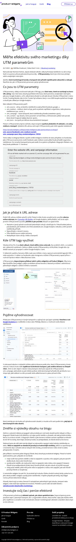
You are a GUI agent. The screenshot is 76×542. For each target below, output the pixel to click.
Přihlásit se (68, 4)
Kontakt (4, 521)
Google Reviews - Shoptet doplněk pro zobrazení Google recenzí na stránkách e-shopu (62, 523)
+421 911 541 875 (7, 533)
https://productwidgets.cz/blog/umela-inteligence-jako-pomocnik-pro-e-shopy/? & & (30, 132)
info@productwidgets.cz (9, 530)
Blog (48, 4)
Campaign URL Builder (25, 219)
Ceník (42, 4)
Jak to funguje (31, 4)
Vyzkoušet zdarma (33, 516)
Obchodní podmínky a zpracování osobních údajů (35, 539)
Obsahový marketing (48, 68)
